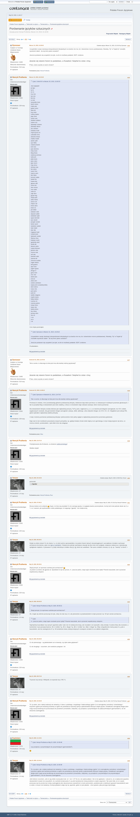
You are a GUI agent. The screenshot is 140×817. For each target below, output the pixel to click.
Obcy (41, 434)
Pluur (51, 495)
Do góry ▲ (130, 814)
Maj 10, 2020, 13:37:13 (35, 440)
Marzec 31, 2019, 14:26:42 (36, 45)
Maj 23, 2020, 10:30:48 (35, 701)
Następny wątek (125, 33)
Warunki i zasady (121, 814)
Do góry (12, 793)
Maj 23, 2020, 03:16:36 (35, 478)
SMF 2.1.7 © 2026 (12, 814)
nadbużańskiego (61, 444)
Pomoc (114, 814)
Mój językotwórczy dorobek (37, 351)
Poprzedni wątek (112, 33)
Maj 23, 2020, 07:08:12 (35, 502)
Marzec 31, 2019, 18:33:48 (36, 77)
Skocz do (102, 802)
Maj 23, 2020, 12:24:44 (35, 760)
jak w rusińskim (56, 545)
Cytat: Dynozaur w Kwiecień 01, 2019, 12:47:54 (46, 394)
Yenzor (15, 478)
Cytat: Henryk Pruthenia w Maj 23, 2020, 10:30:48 (47, 742)
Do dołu (12, 39)
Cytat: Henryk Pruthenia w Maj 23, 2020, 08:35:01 (47, 606)
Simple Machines (21, 814)
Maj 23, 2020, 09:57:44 (35, 676)
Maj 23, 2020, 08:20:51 (35, 539)
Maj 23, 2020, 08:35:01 (35, 564)
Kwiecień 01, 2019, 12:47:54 (37, 359)
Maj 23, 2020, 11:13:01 (35, 738)
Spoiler (34, 484)
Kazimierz (16, 738)
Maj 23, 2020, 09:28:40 (35, 639)
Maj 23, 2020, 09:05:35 (35, 601)
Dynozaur (16, 45)
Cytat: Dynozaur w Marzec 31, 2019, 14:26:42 (46, 332)
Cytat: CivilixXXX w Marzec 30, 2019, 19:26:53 (46, 81)
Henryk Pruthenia (44, 70)
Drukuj (128, 39)
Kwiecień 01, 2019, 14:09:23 (37, 390)
